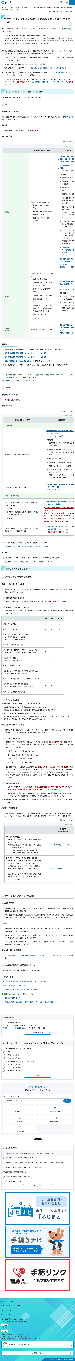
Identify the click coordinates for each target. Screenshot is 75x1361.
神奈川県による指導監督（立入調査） (20, 895)
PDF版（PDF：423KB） (55, 436)
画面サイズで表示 (68, 142)
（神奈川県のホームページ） (50, 82)
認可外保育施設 (41, 7)
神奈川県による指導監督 (57, 68)
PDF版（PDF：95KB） (55, 489)
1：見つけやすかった (13, 1064)
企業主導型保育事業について (13, 1181)
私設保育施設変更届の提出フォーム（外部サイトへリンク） (26, 357)
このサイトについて (9, 1302)
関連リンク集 (7, 1310)
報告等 (41, 64)
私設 (6, 361)
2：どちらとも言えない (14, 1055)
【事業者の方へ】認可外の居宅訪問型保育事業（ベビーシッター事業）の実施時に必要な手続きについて (36, 1163)
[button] (61, 2)
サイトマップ (7, 1314)
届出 (36, 64)
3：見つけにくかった (13, 1071)
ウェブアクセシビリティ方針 (12, 1306)
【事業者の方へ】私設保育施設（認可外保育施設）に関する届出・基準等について (29, 1153)
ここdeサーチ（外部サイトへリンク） (32, 955)
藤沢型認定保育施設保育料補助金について (17, 1177)
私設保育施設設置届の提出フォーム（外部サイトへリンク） (26, 353)
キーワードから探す (11, 1096)
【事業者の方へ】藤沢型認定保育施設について (20, 989)
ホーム (3, 7)
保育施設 (33, 7)
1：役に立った (11, 1052)
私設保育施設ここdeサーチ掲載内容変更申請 (19, 380)
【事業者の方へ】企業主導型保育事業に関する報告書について (26, 546)
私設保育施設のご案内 (12, 998)
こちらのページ (49, 97)
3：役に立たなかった (13, 1058)
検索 (67, 1101)
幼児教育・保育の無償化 (13, 985)
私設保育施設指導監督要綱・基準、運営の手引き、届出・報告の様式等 (29, 1002)
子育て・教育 (9, 7)
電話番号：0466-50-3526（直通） (15, 1028)
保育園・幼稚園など (24, 7)
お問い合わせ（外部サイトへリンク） (36, 1032)
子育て (16, 7)
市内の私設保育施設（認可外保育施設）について (21, 981)
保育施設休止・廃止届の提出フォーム (21, 361)
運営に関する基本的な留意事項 (36, 68)
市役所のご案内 (37, 1353)
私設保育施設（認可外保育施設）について (17, 1172)
